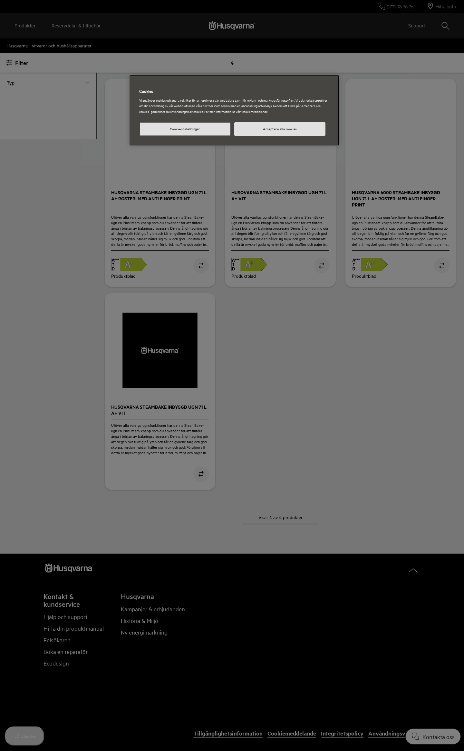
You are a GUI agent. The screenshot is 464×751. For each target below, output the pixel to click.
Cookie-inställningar (185, 128)
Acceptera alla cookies (280, 128)
